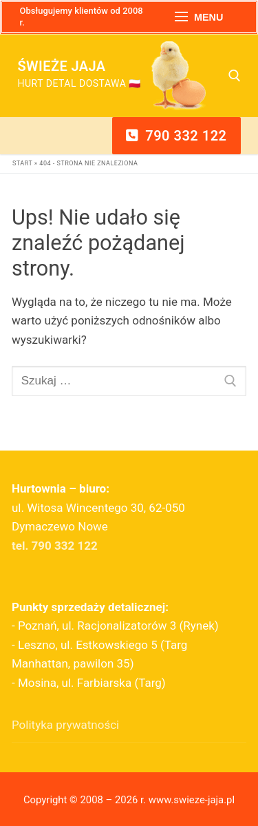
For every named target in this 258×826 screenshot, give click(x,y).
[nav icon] (199, 17)
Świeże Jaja (62, 66)
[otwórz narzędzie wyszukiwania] (234, 76)
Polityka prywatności (65, 725)
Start (22, 163)
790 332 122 (176, 135)
